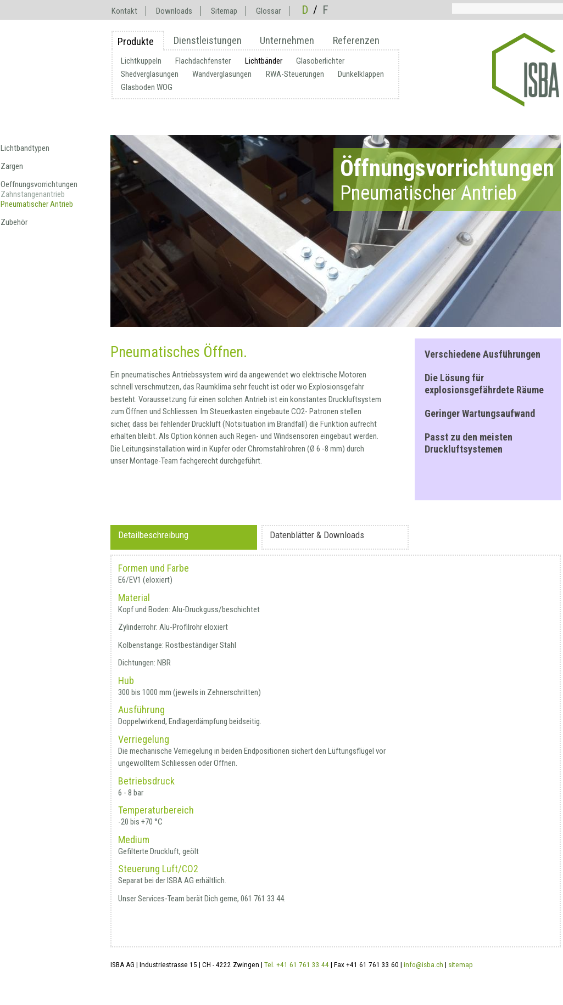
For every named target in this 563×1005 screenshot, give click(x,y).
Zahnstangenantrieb (33, 194)
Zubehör (14, 222)
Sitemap (224, 11)
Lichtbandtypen (25, 148)
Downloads (174, 11)
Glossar (268, 11)
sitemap (460, 965)
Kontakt (124, 11)
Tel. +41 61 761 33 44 (296, 965)
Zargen (12, 166)
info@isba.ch (423, 965)
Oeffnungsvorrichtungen (39, 184)
